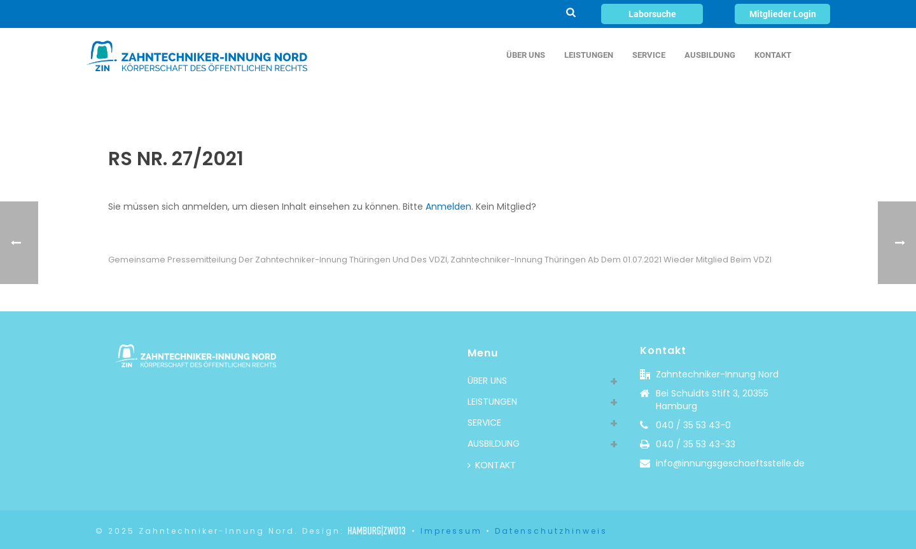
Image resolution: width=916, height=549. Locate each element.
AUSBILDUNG (709, 55)
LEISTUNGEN (588, 55)
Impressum (451, 530)
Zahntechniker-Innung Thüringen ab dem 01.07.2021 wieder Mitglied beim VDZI (611, 259)
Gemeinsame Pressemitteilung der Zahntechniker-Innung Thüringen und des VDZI (277, 259)
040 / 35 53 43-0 (693, 425)
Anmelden (448, 206)
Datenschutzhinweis (551, 530)
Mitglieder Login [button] (782, 14)
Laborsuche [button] (652, 14)
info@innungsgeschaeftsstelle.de (730, 463)
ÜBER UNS (525, 55)
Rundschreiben (700, 103)
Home (647, 103)
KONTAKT (772, 55)
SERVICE (648, 55)
